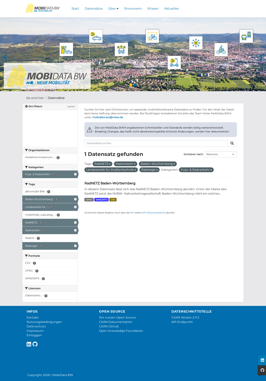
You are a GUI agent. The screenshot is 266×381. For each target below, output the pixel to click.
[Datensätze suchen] (156, 143)
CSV (113, 199)
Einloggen (34, 335)
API (132, 212)
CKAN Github (109, 326)
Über (113, 8)
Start (75, 8)
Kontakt (33, 317)
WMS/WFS (101, 199)
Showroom (133, 8)
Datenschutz (36, 326)
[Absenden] (232, 143)
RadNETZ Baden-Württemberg (109, 183)
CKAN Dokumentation (115, 322)
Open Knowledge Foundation (121, 331)
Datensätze (94, 8)
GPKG (89, 199)
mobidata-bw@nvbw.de (107, 117)
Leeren (71, 106)
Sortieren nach (193, 154)
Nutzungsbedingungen (44, 322)
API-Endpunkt (182, 322)
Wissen (153, 8)
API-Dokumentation (153, 212)
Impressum (35, 331)
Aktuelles (171, 8)
